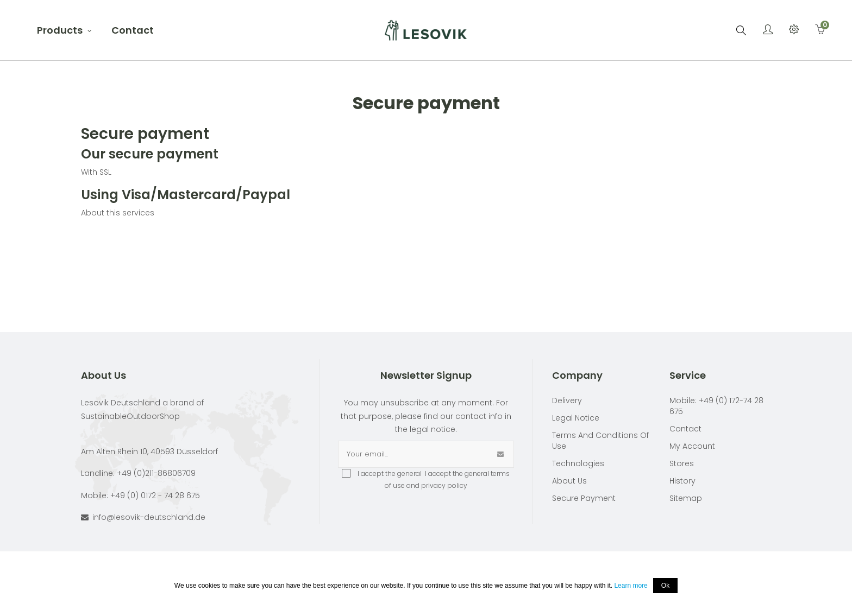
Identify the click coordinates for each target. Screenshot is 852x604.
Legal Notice (575, 417)
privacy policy (444, 485)
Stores (681, 463)
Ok (665, 585)
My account (692, 446)
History (682, 480)
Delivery (567, 400)
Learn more (630, 585)
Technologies (578, 463)
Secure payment (584, 498)
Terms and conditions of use (600, 441)
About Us (569, 480)
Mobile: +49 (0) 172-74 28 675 (716, 406)
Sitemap (685, 498)
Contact (685, 428)
